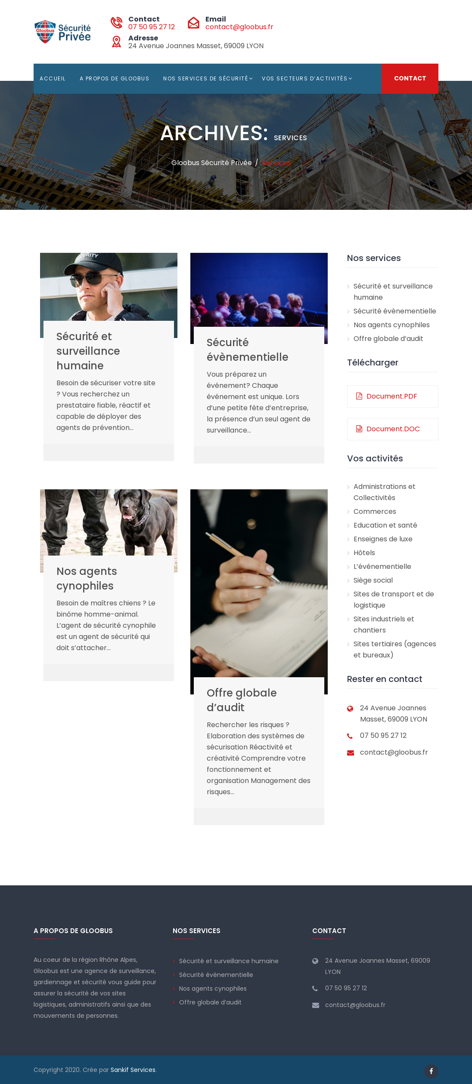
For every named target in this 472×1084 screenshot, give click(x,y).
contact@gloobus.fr (239, 27)
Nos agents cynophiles (86, 578)
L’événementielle (382, 566)
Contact (410, 78)
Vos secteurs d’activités (305, 78)
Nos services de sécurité (205, 78)
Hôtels (364, 553)
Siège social (373, 580)
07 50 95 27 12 (151, 27)
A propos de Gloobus (115, 78)
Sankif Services (133, 1070)
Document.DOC (388, 429)
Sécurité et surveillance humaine (88, 351)
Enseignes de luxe (383, 539)
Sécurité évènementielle (248, 349)
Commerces (375, 511)
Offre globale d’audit (242, 700)
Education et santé (385, 525)
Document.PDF (386, 396)
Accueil (53, 78)
